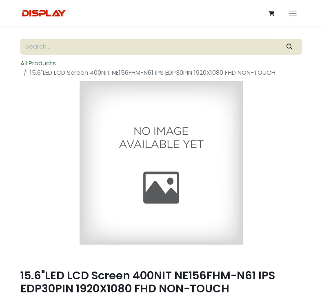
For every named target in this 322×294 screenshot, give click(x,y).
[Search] (289, 47)
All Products (38, 63)
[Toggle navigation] (293, 13)
